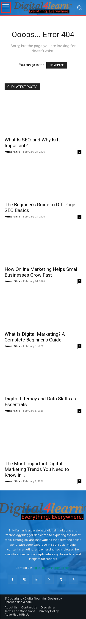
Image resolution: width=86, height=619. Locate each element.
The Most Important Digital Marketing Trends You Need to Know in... (37, 469)
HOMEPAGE (57, 65)
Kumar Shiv (12, 151)
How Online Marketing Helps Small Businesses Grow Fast (42, 272)
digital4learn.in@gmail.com (51, 567)
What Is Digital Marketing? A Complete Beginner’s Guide (35, 337)
